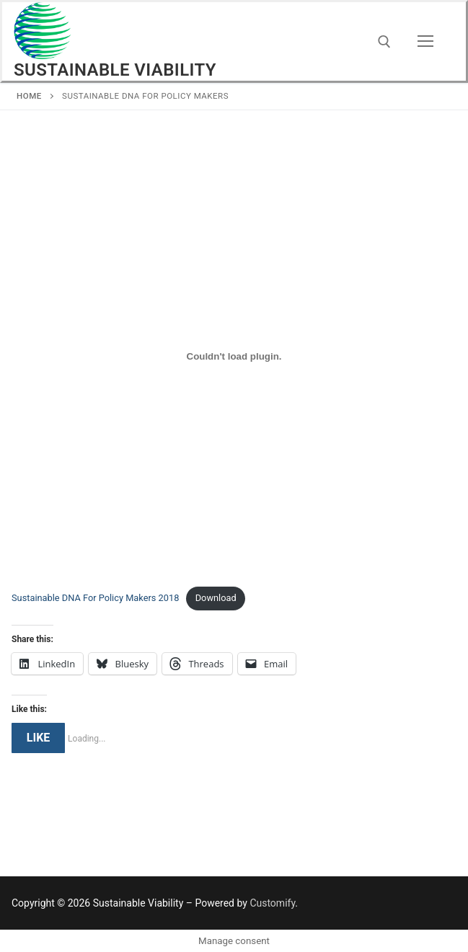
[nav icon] (425, 42)
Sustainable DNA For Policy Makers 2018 (95, 597)
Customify (272, 903)
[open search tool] (384, 41)
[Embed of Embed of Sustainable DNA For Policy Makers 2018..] (234, 356)
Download (216, 597)
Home (29, 96)
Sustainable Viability (115, 70)
